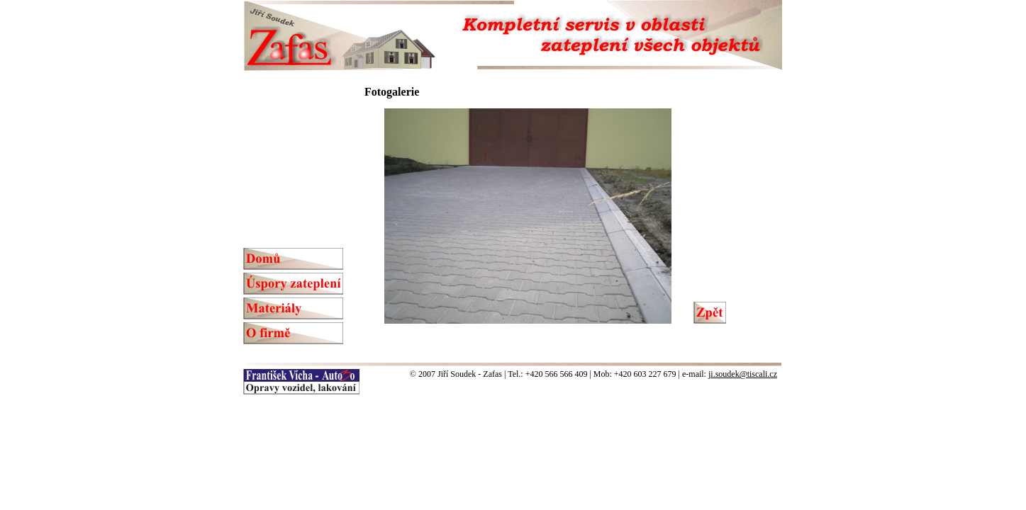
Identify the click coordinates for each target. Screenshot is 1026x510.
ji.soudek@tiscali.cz (742, 374)
